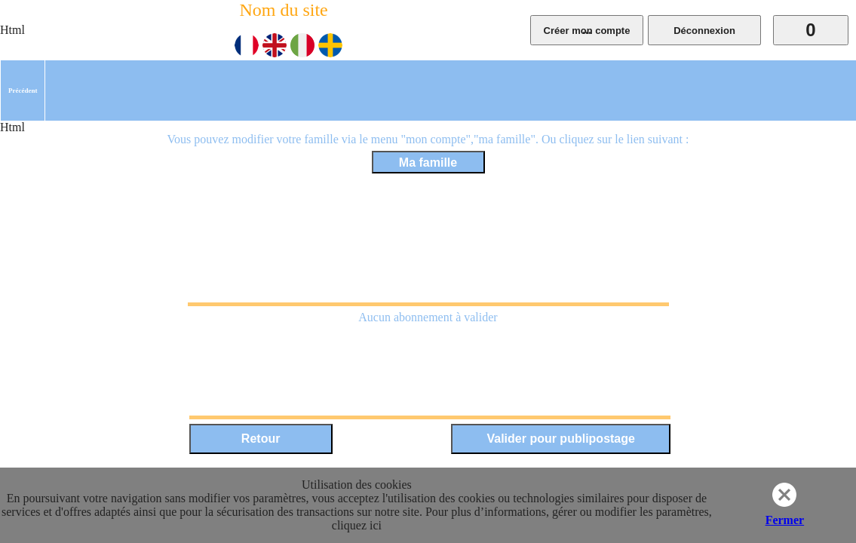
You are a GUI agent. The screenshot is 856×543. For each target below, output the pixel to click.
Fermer (785, 520)
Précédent (22, 90)
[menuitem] (22, 90)
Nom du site (283, 10)
